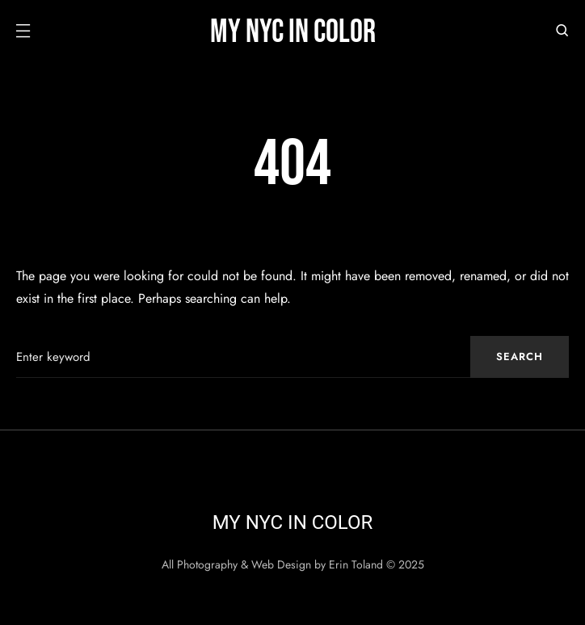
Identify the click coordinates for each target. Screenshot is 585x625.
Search (519, 356)
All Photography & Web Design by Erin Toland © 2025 (293, 564)
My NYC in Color (293, 32)
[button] (22, 32)
